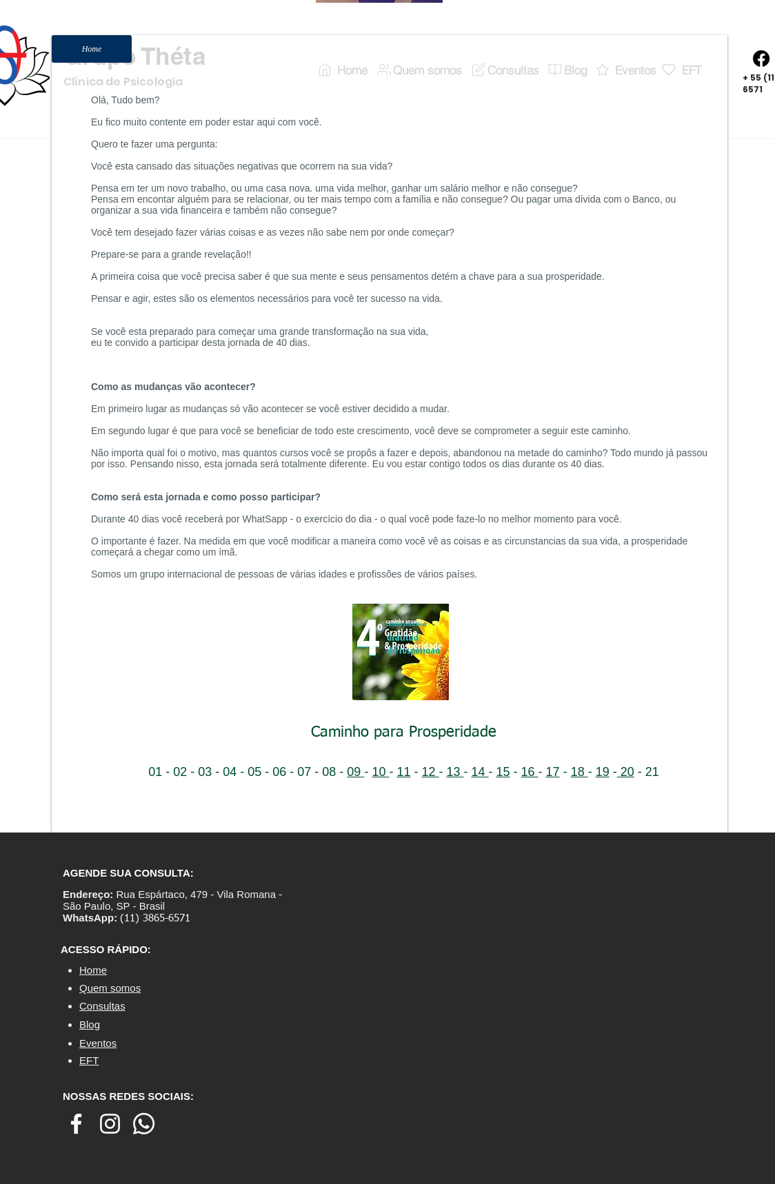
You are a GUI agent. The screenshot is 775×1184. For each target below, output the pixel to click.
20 (625, 772)
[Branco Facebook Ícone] (76, 1123)
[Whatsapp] (143, 1123)
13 (454, 772)
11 (403, 772)
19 (603, 772)
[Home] (92, 49)
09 (355, 772)
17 (553, 772)
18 (579, 772)
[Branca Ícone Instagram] (110, 1123)
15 (503, 772)
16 (530, 772)
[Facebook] (761, 59)
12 (430, 772)
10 (380, 772)
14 (480, 772)
